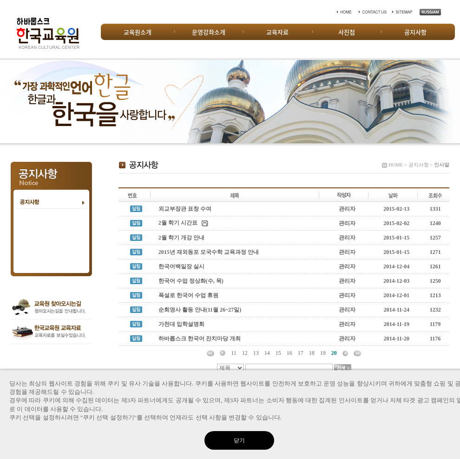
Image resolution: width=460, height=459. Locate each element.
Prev (12, 101)
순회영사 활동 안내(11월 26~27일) (200, 309)
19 (323, 353)
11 (234, 353)
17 (300, 353)
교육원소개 (137, 31)
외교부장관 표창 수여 (184, 209)
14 (267, 353)
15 (278, 353)
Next (447, 101)
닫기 (239, 440)
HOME (395, 164)
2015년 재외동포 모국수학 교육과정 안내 (208, 252)
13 (256, 353)
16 (289, 353)
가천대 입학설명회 (181, 324)
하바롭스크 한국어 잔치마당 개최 (199, 338)
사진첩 (346, 31)
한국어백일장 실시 (181, 266)
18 (312, 353)
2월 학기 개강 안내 (181, 237)
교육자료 (277, 31)
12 (245, 353)
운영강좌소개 (208, 31)
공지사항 (415, 31)
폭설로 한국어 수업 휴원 (189, 295)
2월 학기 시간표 (177, 223)
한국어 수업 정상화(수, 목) (190, 281)
